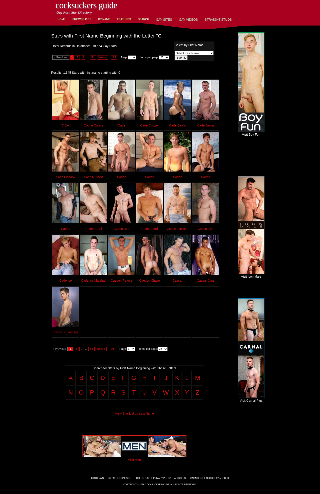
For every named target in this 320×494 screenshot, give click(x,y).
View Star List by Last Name (134, 413)
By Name (104, 19)
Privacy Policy (162, 478)
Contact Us (196, 478)
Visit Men (134, 458)
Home (62, 19)
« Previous (60, 57)
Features (124, 19)
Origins (111, 478)
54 (92, 57)
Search (143, 19)
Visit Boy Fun (251, 132)
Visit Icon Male (251, 274)
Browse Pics (81, 19)
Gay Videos (188, 19)
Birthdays (97, 478)
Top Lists (124, 478)
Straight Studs (218, 19)
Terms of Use (141, 478)
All (114, 57)
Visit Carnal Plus (251, 398)
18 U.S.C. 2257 (213, 478)
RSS (226, 478)
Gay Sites (164, 19)
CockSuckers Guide (86, 5)
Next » (102, 57)
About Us (180, 478)
